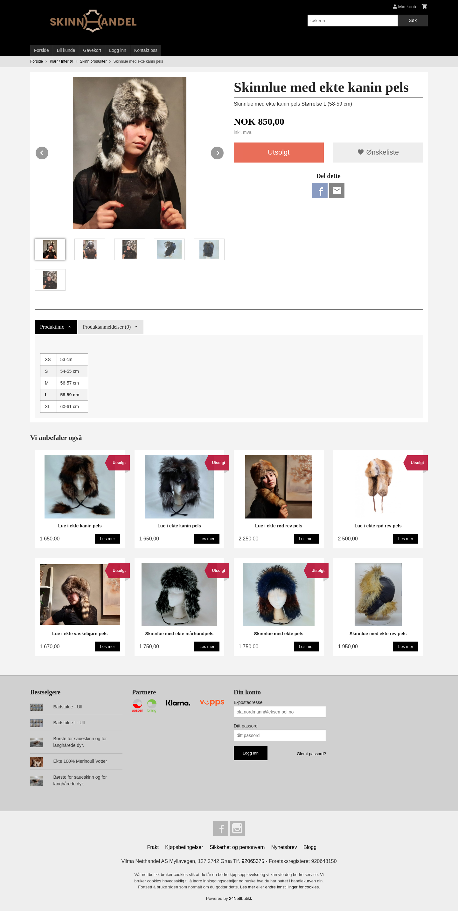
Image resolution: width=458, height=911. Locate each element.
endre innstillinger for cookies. (292, 887)
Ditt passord (246, 725)
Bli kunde (66, 50)
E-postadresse (248, 702)
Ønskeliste (378, 152)
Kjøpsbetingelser (184, 847)
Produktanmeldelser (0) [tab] (107, 327)
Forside (41, 50)
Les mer (248, 887)
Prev (48, 152)
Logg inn (117, 50)
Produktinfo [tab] (52, 327)
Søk (413, 20)
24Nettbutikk (240, 898)
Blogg (309, 847)
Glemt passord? (311, 753)
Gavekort (92, 50)
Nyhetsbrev (284, 847)
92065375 (253, 861)
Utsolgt (278, 152)
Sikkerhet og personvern (237, 847)
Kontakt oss (145, 50)
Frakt (152, 847)
